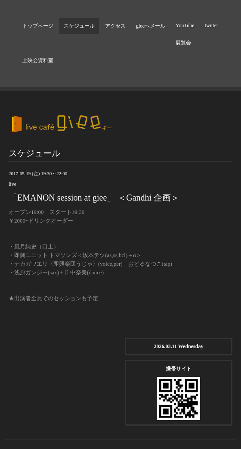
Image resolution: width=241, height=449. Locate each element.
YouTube (185, 25)
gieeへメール (150, 26)
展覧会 (183, 43)
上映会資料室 (37, 60)
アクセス (115, 26)
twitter (211, 25)
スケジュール (79, 26)
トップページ (37, 26)
